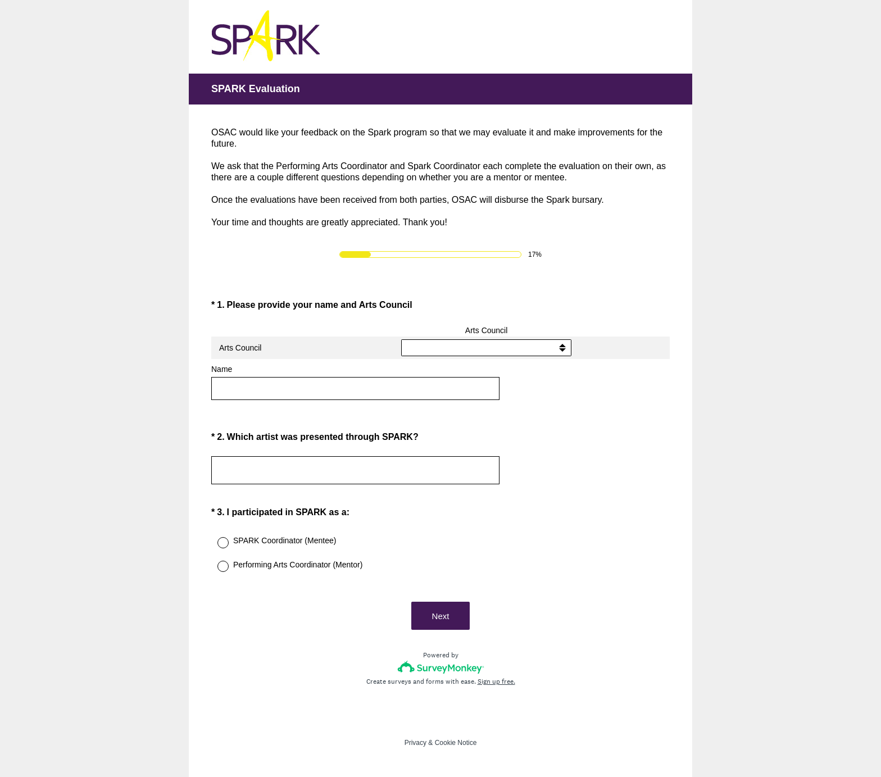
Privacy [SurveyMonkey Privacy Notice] (415, 743)
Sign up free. (496, 681)
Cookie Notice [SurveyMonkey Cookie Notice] (456, 743)
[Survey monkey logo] (441, 667)
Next (440, 616)
